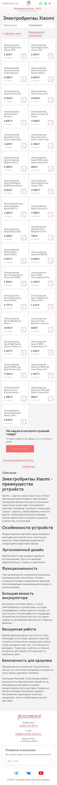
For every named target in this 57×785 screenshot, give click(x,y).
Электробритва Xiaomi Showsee (18, 460)
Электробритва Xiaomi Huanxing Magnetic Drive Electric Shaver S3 (12, 160)
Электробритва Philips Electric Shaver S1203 (11, 252)
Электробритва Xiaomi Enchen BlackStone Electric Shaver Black (39, 321)
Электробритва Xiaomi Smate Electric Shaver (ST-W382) (13, 275)
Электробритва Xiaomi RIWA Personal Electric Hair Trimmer (40, 275)
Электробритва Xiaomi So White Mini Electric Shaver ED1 (40, 390)
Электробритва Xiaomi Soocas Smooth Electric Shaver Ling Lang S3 (13, 390)
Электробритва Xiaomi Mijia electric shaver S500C (12, 298)
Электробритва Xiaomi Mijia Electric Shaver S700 (39, 183)
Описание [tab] (10, 472)
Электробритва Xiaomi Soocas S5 (39, 207)
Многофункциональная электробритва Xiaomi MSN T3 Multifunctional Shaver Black (13, 206)
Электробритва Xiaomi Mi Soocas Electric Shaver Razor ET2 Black (13, 137)
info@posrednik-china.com (28, 734)
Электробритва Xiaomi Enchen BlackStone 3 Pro (39, 229)
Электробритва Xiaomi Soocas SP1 (39, 92)
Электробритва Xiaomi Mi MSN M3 (39, 253)
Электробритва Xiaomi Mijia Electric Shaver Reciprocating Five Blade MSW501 (12, 321)
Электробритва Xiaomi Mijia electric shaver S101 (40, 47)
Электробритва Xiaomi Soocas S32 (12, 92)
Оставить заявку (20, 449)
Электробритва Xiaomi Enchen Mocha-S (11, 114)
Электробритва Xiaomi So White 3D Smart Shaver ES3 (40, 367)
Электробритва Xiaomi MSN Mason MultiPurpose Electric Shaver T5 (13, 183)
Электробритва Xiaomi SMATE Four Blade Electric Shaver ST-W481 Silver (13, 367)
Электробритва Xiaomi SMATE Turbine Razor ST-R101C (39, 344)
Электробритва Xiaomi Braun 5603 (12, 230)
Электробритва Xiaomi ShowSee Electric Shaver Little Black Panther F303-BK (40, 137)
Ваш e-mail (13, 761)
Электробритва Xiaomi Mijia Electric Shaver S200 (12, 47)
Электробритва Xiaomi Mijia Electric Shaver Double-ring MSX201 (13, 344)
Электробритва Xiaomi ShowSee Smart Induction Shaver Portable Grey (11, 70)
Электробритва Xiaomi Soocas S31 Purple (39, 114)
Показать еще (28, 466)
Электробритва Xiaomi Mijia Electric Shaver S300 (39, 298)
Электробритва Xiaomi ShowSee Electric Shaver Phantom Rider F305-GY (40, 70)
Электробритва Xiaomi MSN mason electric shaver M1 (39, 160)
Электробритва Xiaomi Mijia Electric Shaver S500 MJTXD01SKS (12, 413)
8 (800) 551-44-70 (29, 726)
